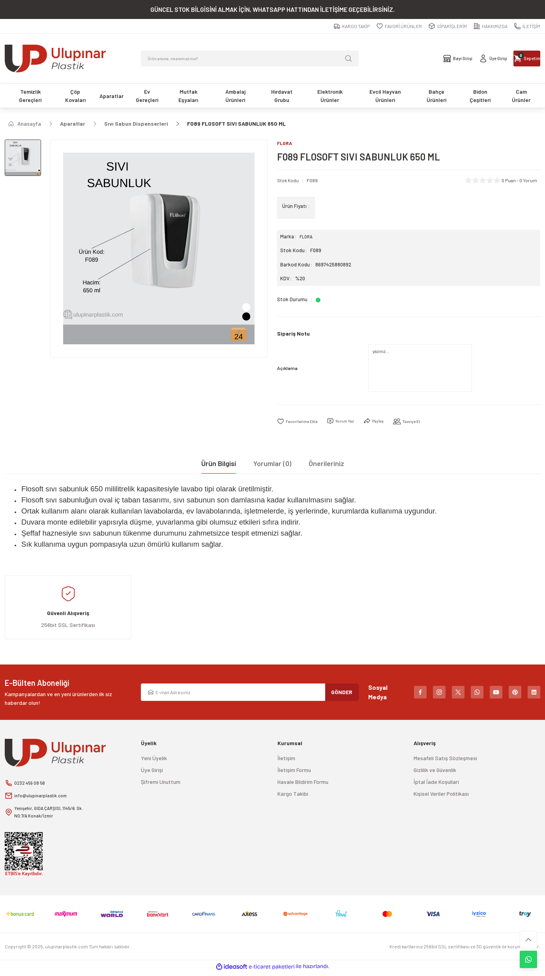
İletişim (286, 759)
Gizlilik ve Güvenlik (435, 771)
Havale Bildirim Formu (302, 783)
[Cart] (514, 58)
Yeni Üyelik (154, 759)
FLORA (307, 237)
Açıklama (287, 369)
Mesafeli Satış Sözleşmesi (445, 759)
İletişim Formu (294, 771)
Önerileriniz (326, 464)
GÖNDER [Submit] (341, 693)
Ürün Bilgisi (218, 464)
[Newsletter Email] (249, 693)
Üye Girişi (152, 771)
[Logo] (55, 58)
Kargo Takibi (292, 794)
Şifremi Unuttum (160, 783)
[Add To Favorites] (301, 422)
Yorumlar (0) (272, 464)
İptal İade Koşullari (436, 783)
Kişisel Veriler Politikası (441, 794)
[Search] (249, 58)
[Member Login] (457, 58)
